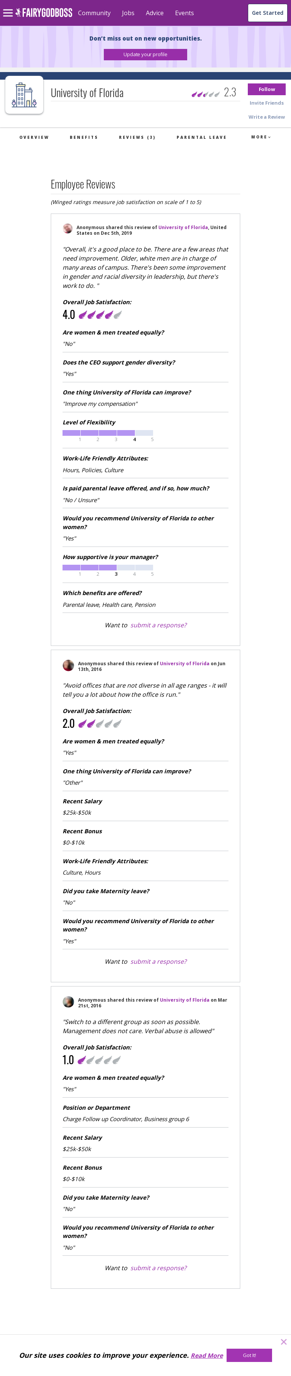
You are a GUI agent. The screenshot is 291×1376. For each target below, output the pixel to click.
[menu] (9, 6)
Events (184, 13)
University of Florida (183, 227)
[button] (145, 54)
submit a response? (158, 625)
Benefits (84, 137)
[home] (43, 17)
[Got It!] (249, 1355)
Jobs (128, 13)
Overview (34, 137)
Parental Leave (202, 137)
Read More (207, 1355)
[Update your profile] (145, 54)
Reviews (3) (137, 137)
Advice (155, 13)
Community (94, 13)
